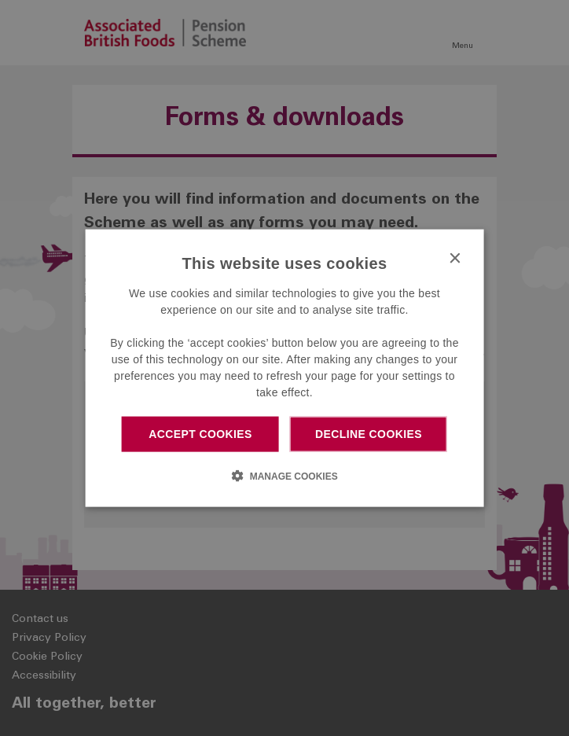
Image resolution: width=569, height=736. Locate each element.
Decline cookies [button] (368, 434)
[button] (284, 475)
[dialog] (285, 368)
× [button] (454, 259)
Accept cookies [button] (200, 434)
